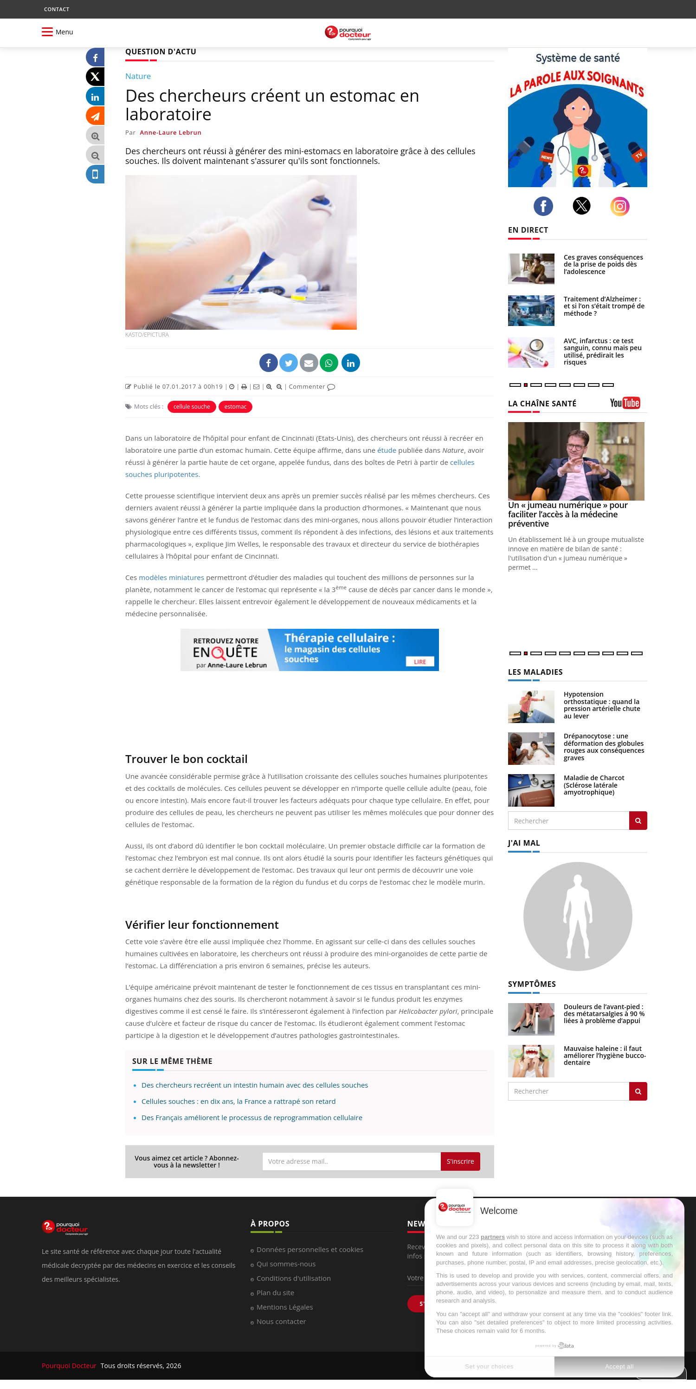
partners (493, 1236)
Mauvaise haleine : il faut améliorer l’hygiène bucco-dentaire (605, 1055)
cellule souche (192, 407)
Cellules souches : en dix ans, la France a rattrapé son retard (239, 1101)
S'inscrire (460, 1161)
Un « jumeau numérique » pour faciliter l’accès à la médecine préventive (568, 514)
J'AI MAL (524, 843)
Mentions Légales (285, 1306)
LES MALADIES (535, 672)
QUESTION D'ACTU (160, 51)
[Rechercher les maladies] (638, 820)
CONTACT (56, 9)
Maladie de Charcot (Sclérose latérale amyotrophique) (594, 784)
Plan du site (275, 1292)
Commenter (312, 386)
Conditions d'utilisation (294, 1278)
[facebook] (546, 206)
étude (386, 450)
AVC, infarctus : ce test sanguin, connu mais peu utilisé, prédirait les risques (603, 351)
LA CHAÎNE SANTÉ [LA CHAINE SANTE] (542, 403)
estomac (235, 407)
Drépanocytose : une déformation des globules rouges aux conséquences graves (604, 746)
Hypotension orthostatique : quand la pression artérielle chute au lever (602, 705)
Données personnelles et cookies (310, 1249)
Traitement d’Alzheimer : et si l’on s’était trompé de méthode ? (604, 306)
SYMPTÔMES (532, 984)
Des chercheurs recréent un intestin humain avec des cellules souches (255, 1084)
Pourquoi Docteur (70, 1365)
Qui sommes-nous (286, 1263)
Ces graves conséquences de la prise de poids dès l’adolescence (603, 264)
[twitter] (584, 205)
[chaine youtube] (628, 406)
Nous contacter (281, 1321)
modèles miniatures (171, 577)
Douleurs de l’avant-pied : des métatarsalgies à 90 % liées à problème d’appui (604, 1013)
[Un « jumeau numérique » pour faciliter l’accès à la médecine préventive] (577, 461)
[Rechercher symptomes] (638, 1091)
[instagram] (622, 206)
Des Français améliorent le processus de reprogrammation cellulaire (252, 1117)
